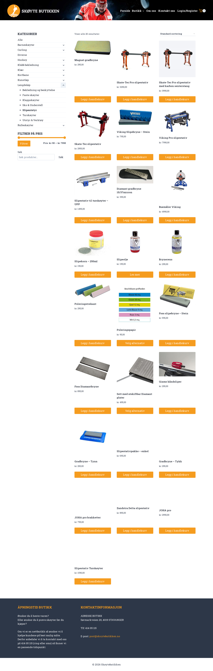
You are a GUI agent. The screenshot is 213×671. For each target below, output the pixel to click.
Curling (22, 49)
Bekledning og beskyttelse (38, 90)
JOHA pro (165, 510)
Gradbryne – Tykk (170, 461)
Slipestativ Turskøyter (88, 568)
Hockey (22, 60)
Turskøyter (29, 115)
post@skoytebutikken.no (104, 636)
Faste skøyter (30, 95)
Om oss (151, 10)
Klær (21, 70)
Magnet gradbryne (86, 60)
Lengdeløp (24, 85)
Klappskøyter (30, 100)
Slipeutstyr (29, 110)
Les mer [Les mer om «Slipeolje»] (135, 274)
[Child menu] (63, 45)
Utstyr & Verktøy (32, 120)
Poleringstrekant (85, 304)
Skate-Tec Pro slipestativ (132, 82)
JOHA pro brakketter (87, 517)
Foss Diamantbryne (86, 386)
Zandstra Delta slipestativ (133, 508)
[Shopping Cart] (202, 10)
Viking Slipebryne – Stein (133, 132)
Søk (20, 152)
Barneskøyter (26, 44)
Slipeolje (122, 259)
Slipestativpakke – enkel (133, 451)
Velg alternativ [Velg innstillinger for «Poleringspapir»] (135, 343)
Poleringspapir (126, 329)
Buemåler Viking (170, 207)
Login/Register (187, 10)
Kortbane (23, 75)
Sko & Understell (32, 105)
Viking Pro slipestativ (173, 137)
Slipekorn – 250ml (86, 261)
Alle (20, 39)
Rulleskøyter (25, 125)
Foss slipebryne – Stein (173, 313)
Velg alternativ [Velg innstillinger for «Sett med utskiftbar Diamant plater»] (135, 411)
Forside (125, 10)
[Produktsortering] (178, 34)
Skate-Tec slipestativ (87, 144)
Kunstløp (23, 80)
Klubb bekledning (28, 65)
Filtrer (24, 143)
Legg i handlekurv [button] (93, 99)
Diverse (22, 55)
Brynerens (165, 259)
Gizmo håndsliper (170, 381)
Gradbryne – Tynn (85, 461)
